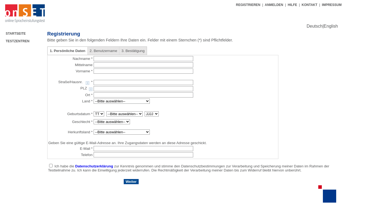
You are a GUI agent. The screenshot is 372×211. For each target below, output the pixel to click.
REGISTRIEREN (248, 5)
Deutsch (315, 26)
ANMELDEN (274, 5)
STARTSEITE (16, 33)
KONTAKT (309, 5)
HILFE (292, 5)
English (331, 26)
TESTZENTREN (17, 41)
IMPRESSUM (332, 5)
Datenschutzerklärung (94, 166)
